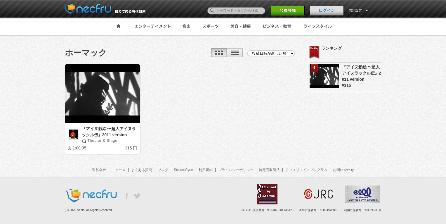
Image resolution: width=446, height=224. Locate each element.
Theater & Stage (102, 141)
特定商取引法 (269, 170)
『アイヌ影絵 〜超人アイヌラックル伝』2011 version (109, 131)
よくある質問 (141, 170)
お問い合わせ (343, 170)
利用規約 (206, 170)
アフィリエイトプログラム (306, 170)
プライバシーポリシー (235, 170)
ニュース (119, 170)
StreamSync (183, 170)
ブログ (163, 170)
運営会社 (99, 170)
